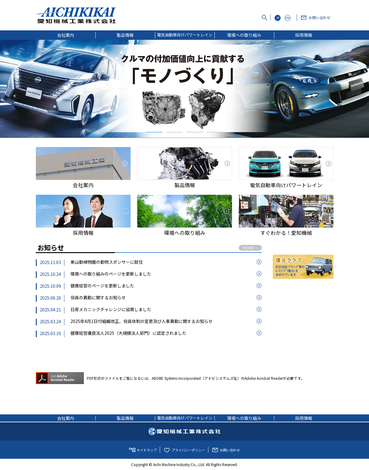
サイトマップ (147, 450)
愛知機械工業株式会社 (184, 431)
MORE (250, 248)
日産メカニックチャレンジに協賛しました (110, 309)
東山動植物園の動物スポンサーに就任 (106, 262)
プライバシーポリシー (188, 450)
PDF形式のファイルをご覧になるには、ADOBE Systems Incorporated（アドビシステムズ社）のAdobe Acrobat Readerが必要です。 (170, 378)
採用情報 (303, 35)
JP (277, 17)
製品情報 (125, 35)
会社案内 (65, 35)
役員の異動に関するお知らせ (98, 297)
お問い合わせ (319, 17)
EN (287, 17)
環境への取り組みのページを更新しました (110, 274)
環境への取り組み (244, 35)
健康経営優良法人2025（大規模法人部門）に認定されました (128, 333)
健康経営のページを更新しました (102, 286)
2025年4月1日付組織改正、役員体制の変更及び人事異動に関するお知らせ (141, 321)
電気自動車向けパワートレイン (184, 35)
